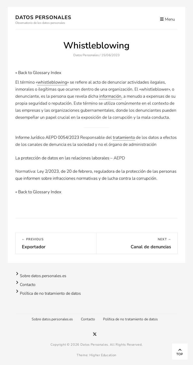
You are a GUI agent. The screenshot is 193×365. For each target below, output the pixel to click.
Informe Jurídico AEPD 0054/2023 (47, 137)
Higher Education (102, 355)
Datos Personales (43, 17)
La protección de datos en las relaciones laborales (62, 158)
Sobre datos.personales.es (43, 276)
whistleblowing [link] (52, 82)
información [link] (110, 96)
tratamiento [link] (124, 137)
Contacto (27, 284)
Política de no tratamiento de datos (50, 293)
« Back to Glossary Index (38, 73)
